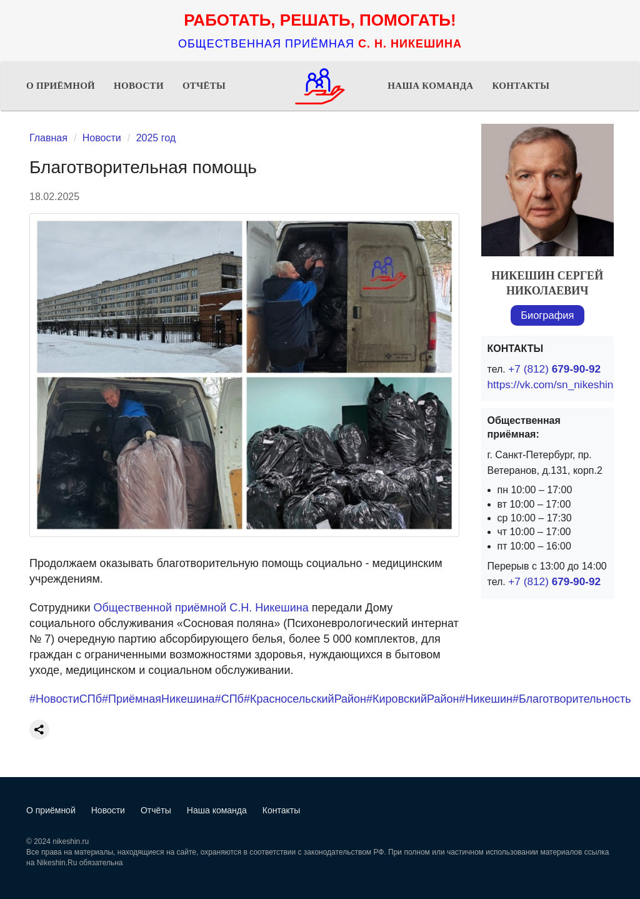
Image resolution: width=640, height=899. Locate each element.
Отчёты (204, 86)
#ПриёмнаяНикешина (158, 699)
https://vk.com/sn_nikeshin (546, 384)
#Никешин (485, 699)
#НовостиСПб (65, 699)
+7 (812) (551, 369)
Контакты (520, 86)
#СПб (229, 699)
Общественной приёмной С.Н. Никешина (201, 607)
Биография (547, 316)
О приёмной (60, 86)
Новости (139, 86)
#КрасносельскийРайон (305, 699)
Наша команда (430, 86)
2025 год (156, 138)
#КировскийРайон (412, 699)
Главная (48, 138)
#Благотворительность (571, 699)
